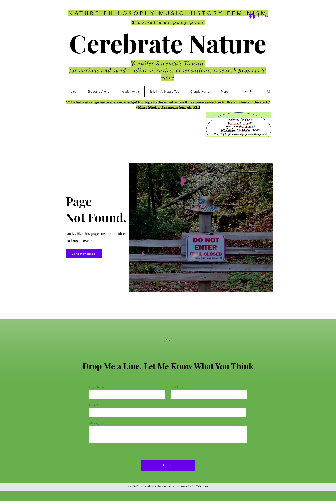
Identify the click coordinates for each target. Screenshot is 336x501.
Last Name (178, 386)
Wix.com (202, 486)
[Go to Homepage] (84, 253)
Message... (96, 422)
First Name (96, 386)
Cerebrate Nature (167, 43)
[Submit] (168, 465)
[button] (200, 91)
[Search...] (250, 91)
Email (92, 404)
